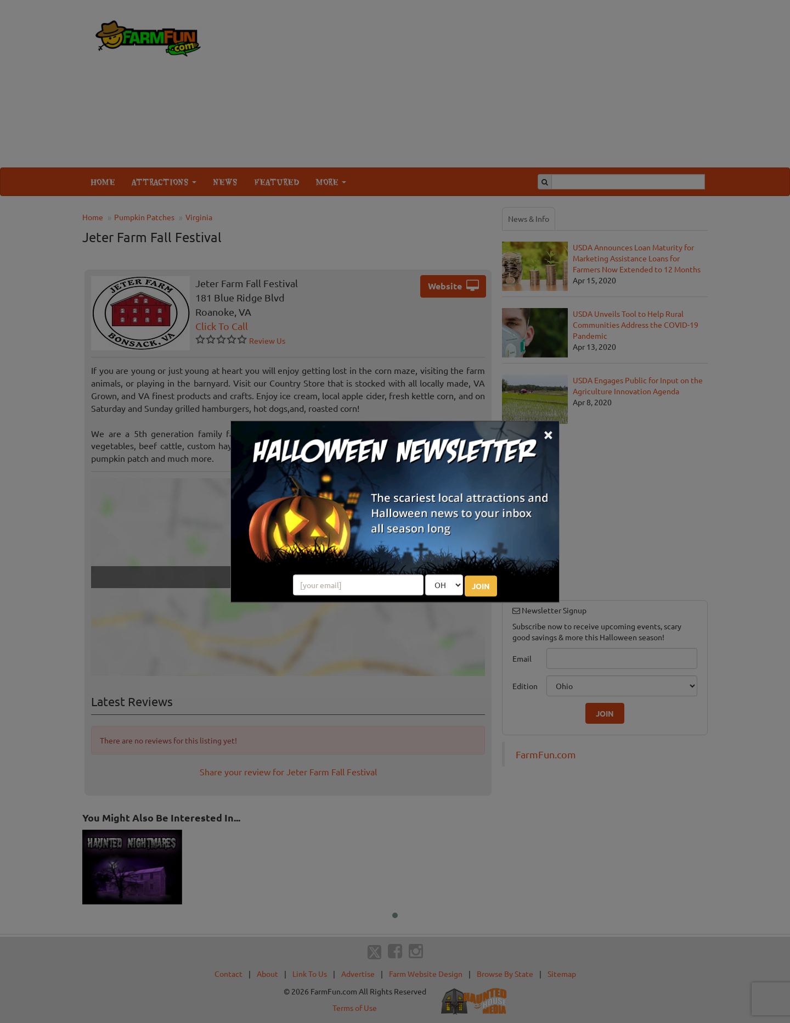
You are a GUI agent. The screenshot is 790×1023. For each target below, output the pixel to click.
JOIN (481, 586)
